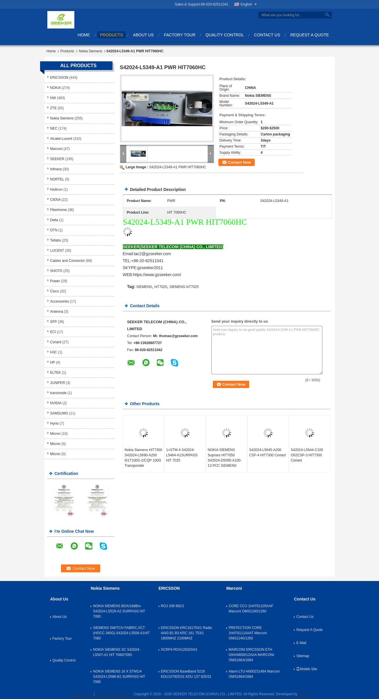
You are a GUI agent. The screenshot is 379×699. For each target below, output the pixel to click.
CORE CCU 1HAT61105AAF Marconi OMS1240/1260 (251, 608)
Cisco (54, 291)
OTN (54, 230)
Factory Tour (179, 35)
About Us (143, 35)
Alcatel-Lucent (61, 139)
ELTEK (55, 373)
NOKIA (55, 88)
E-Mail (301, 643)
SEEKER (57, 159)
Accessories (59, 301)
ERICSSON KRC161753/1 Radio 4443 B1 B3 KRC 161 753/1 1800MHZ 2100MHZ (186, 633)
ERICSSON (59, 78)
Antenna (56, 312)
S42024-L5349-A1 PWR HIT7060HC (177, 167)
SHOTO (56, 271)
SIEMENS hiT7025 (184, 287)
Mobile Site (306, 669)
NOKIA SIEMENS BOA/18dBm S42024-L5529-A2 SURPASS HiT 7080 (119, 611)
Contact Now (239, 162)
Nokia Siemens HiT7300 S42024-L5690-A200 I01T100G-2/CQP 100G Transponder (143, 458)
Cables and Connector (67, 261)
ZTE (53, 108)
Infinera (56, 169)
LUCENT (57, 251)
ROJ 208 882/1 (172, 606)
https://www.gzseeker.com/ (157, 274)
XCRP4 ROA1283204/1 (179, 650)
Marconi (56, 149)
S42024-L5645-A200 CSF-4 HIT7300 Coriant (267, 452)
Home (84, 35)
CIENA (55, 200)
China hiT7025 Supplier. (115, 694)
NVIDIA (56, 403)
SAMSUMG (59, 413)
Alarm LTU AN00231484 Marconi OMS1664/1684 (254, 674)
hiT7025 (161, 287)
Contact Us (267, 35)
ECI (53, 332)
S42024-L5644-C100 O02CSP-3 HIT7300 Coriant (307, 455)
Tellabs (55, 240)
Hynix (54, 423)
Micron (55, 434)
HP (52, 362)
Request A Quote (309, 35)
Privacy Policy (82, 694)
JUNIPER (57, 383)
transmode (58, 393)
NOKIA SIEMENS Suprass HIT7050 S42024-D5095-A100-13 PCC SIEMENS (225, 458)
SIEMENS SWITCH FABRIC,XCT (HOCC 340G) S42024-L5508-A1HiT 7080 (121, 633)
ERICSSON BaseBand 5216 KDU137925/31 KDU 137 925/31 (186, 674)
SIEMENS (144, 287)
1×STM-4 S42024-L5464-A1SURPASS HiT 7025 (182, 455)
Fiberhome (58, 210)
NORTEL (57, 179)
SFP (53, 322)
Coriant (56, 342)
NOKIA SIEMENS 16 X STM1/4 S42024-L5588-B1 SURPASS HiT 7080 (119, 676)
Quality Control (225, 35)
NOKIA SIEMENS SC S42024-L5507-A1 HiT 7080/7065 (116, 652)
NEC (54, 128)
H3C (53, 352)
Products (111, 35)
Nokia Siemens (90, 51)
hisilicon (56, 189)
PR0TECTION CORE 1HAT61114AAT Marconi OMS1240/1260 (248, 633)
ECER (303, 694)
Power (55, 281)
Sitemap (302, 656)
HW (53, 98)
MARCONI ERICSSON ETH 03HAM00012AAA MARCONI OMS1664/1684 (251, 655)
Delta (54, 220)
